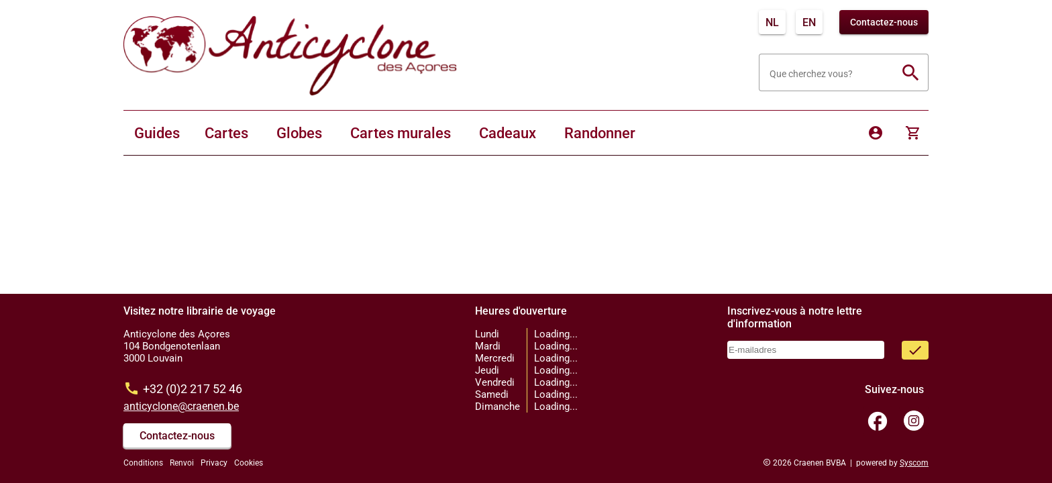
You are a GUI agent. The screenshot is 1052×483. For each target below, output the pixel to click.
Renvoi (182, 463)
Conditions (143, 463)
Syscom (914, 463)
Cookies (248, 463)
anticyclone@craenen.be (181, 406)
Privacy (214, 463)
